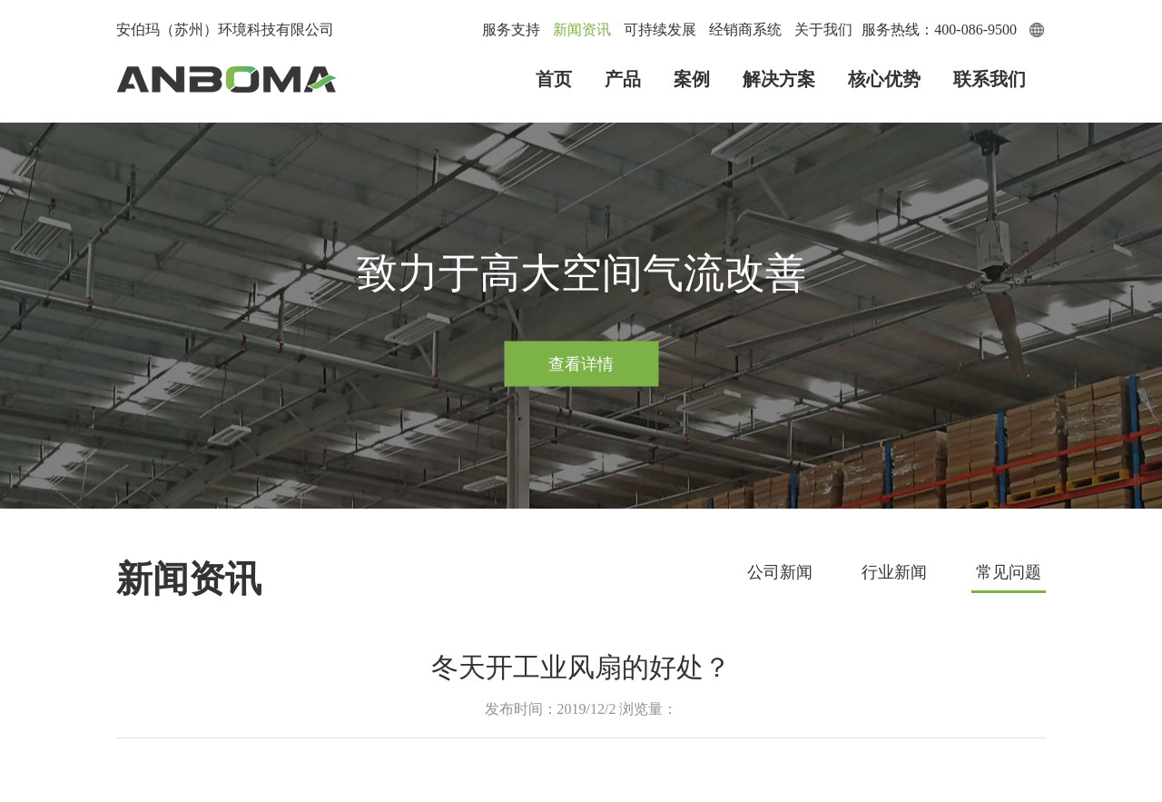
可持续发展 (660, 29)
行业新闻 (894, 572)
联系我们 (989, 79)
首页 (554, 79)
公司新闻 (779, 572)
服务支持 (511, 29)
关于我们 (823, 29)
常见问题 (1008, 572)
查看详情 (581, 363)
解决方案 (779, 79)
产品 (623, 79)
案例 (692, 79)
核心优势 (884, 79)
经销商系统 (745, 29)
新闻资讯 (582, 29)
